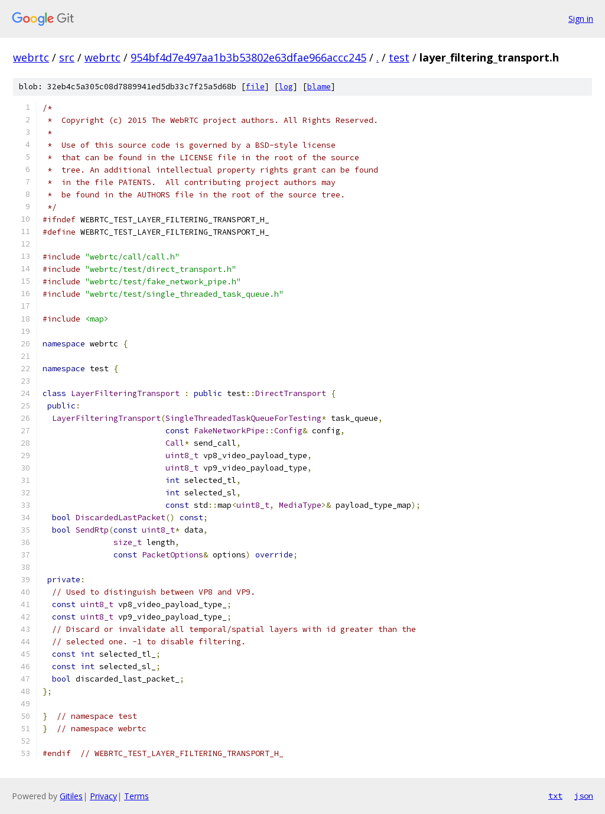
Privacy (103, 796)
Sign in (580, 18)
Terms (136, 796)
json (583, 795)
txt (555, 795)
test (399, 57)
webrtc (31, 57)
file (255, 87)
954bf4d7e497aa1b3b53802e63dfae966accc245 (248, 57)
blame (319, 87)
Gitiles (71, 796)
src (66, 57)
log (286, 87)
